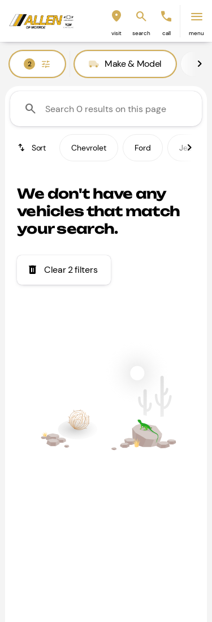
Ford (143, 148)
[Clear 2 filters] (64, 270)
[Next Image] (199, 64)
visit (116, 33)
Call (166, 33)
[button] (116, 21)
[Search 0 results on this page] (106, 108)
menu (196, 33)
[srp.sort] (32, 148)
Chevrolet (88, 148)
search (141, 33)
